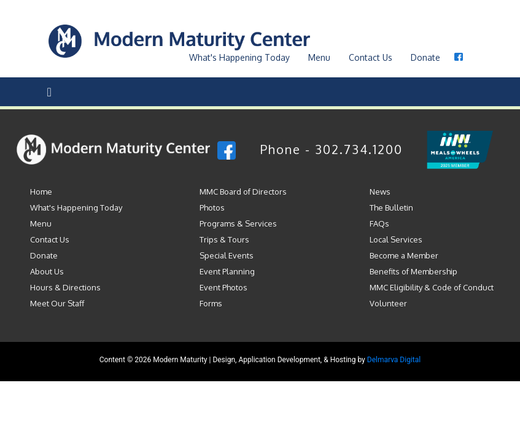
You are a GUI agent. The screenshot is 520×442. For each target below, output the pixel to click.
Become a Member (404, 255)
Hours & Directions (65, 287)
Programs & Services (238, 223)
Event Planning (227, 271)
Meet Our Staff (57, 303)
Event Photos (223, 287)
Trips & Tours (224, 239)
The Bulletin (391, 207)
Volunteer (388, 303)
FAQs (379, 223)
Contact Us (370, 57)
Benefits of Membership (413, 271)
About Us (47, 271)
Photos (212, 207)
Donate (425, 57)
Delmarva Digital (394, 359)
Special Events (227, 255)
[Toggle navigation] (49, 91)
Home (41, 191)
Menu (319, 57)
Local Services (396, 239)
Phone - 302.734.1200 (331, 149)
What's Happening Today (76, 207)
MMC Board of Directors (243, 191)
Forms (211, 303)
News (380, 191)
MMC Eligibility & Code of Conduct (432, 287)
